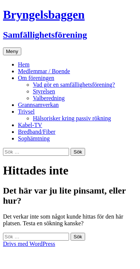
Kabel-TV (30, 125)
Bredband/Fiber (36, 132)
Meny (12, 51)
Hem (23, 64)
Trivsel (26, 111)
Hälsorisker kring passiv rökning (72, 118)
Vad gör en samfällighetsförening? (74, 84)
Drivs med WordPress (29, 244)
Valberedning (49, 98)
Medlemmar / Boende (44, 71)
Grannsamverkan (38, 105)
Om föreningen (36, 78)
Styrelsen (44, 91)
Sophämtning (34, 138)
